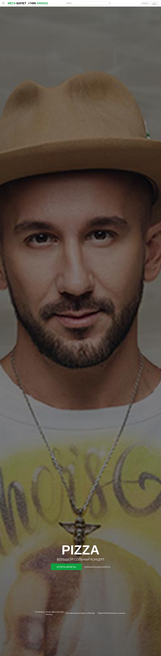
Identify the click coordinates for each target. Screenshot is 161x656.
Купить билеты (66, 567)
